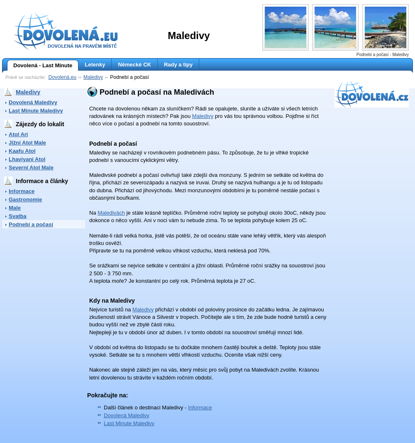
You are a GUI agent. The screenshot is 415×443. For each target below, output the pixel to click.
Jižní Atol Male (27, 143)
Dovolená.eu (62, 77)
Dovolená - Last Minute (39, 65)
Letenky (95, 64)
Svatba (18, 216)
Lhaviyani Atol (27, 159)
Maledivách (111, 213)
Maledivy (93, 77)
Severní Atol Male (31, 167)
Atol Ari (18, 134)
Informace (21, 191)
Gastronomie (25, 199)
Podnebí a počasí (31, 224)
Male (15, 208)
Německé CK (134, 64)
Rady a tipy (178, 64)
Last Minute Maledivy (36, 111)
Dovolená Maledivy (33, 102)
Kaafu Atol (22, 151)
